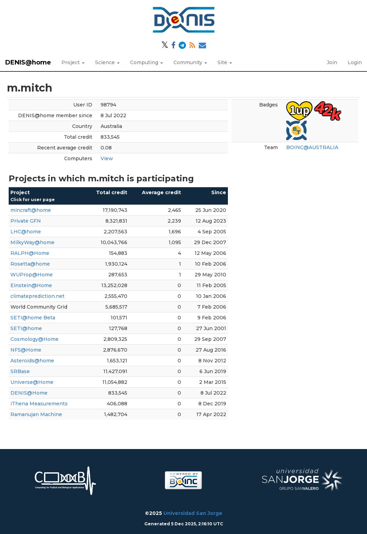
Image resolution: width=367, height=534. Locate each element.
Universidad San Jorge (192, 513)
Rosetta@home (30, 264)
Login (355, 62)
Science (107, 62)
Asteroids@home (32, 361)
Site (224, 62)
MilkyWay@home (32, 242)
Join (332, 62)
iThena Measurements (39, 403)
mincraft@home (30, 210)
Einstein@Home (31, 285)
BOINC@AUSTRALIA (312, 147)
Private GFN (25, 221)
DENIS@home (28, 62)
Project (73, 62)
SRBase (20, 371)
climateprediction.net (37, 296)
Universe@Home (31, 382)
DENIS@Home (29, 393)
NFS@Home (25, 350)
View (107, 158)
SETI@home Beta (32, 318)
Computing (146, 62)
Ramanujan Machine (36, 414)
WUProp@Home (31, 275)
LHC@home (25, 232)
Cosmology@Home (34, 339)
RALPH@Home (29, 253)
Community (190, 62)
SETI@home (26, 328)
